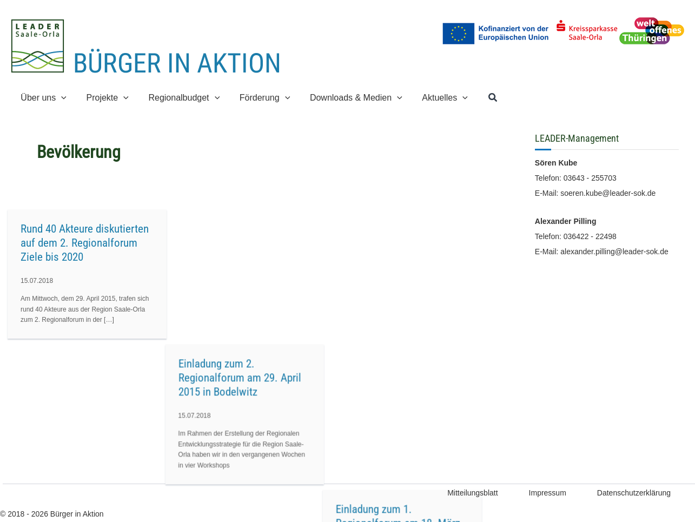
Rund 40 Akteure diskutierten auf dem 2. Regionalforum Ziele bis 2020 (85, 242)
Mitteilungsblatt (472, 492)
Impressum (547, 492)
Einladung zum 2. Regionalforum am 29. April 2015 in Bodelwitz (251, 242)
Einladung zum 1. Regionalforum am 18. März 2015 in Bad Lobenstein (422, 242)
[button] (60, 97)
